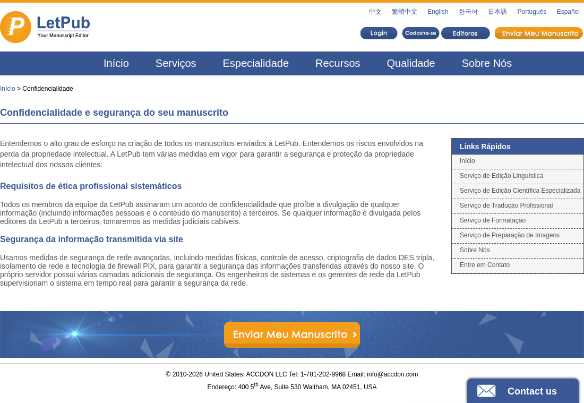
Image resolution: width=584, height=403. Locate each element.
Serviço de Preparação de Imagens (510, 235)
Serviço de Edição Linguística (501, 175)
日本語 (497, 11)
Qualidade (411, 63)
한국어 (468, 11)
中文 (375, 11)
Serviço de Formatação (493, 220)
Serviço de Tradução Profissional (506, 205)
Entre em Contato (485, 265)
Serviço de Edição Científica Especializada (520, 190)
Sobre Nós (487, 63)
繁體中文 (404, 11)
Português (532, 11)
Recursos (337, 63)
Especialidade (256, 63)
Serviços (176, 63)
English (437, 11)
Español (568, 11)
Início (116, 63)
